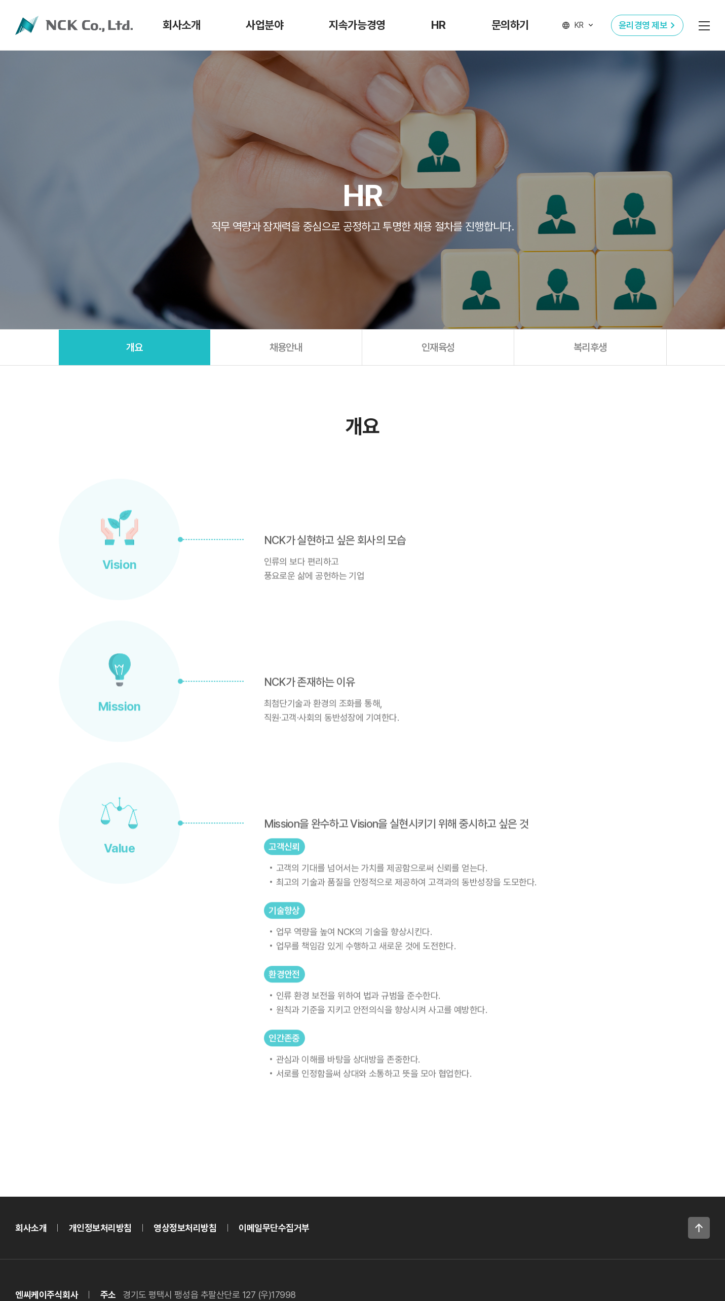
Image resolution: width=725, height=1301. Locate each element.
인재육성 (438, 347)
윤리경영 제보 (643, 25)
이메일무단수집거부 (274, 1228)
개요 (134, 347)
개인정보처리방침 (100, 1228)
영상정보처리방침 (185, 1228)
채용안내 (286, 347)
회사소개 (31, 1228)
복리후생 (590, 347)
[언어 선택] (577, 25)
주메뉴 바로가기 (0, 0)
